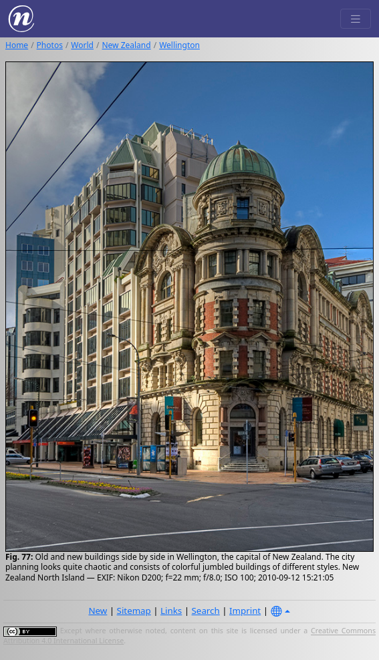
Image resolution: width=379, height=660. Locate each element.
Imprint (245, 611)
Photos (50, 45)
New (97, 611)
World (82, 45)
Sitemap (134, 611)
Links (171, 611)
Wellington (179, 45)
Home (16, 45)
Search (206, 611)
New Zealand (126, 45)
